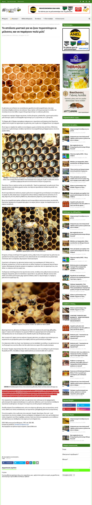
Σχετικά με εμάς (11, 1)
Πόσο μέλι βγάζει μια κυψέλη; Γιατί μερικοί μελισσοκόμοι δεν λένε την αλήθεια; (79, 195)
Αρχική (4, 1)
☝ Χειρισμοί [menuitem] (14, 18)
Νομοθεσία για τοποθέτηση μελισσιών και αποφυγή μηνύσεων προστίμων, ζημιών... (79, 277)
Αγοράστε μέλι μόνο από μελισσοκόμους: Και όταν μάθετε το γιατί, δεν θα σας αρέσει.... (80, 203)
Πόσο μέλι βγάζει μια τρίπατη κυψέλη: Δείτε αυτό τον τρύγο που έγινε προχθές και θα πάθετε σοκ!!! (79, 178)
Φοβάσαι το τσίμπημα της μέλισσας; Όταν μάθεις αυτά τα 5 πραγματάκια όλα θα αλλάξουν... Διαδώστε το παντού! (79, 363)
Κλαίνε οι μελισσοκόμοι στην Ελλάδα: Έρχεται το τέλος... (78, 186)
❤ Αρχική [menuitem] (5, 18)
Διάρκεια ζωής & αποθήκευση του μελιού (79, 130)
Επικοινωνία (21, 1)
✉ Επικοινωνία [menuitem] (59, 18)
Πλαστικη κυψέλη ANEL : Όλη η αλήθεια (79, 155)
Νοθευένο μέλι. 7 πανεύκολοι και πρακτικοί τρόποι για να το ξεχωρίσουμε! (79, 336)
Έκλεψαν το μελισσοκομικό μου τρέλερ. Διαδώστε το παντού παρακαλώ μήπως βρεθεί (79, 392)
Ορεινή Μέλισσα (7, 35)
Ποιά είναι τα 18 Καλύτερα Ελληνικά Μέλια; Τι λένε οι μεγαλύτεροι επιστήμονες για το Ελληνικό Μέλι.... (80, 373)
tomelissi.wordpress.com (22, 424)
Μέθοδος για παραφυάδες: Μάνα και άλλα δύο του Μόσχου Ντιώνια (79, 162)
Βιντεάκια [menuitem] (38, 18)
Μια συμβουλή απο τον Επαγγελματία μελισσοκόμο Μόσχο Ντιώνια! (80, 147)
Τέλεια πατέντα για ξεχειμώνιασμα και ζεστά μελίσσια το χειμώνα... (79, 170)
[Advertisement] (31, 51)
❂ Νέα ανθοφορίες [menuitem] (27, 18)
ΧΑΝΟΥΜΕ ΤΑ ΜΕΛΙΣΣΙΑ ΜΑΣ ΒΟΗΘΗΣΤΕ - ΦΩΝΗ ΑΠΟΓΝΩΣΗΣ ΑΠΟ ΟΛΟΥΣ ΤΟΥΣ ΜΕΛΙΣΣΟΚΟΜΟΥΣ (79, 318)
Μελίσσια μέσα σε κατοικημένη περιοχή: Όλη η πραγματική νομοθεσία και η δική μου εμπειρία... (78, 267)
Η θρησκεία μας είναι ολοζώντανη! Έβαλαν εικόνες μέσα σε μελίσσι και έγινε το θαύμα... (80, 138)
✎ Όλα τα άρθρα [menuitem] (48, 18)
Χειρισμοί (12, 24)
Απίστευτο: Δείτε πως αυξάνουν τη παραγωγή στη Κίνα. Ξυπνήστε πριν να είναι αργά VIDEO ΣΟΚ (79, 353)
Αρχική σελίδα (6, 24)
